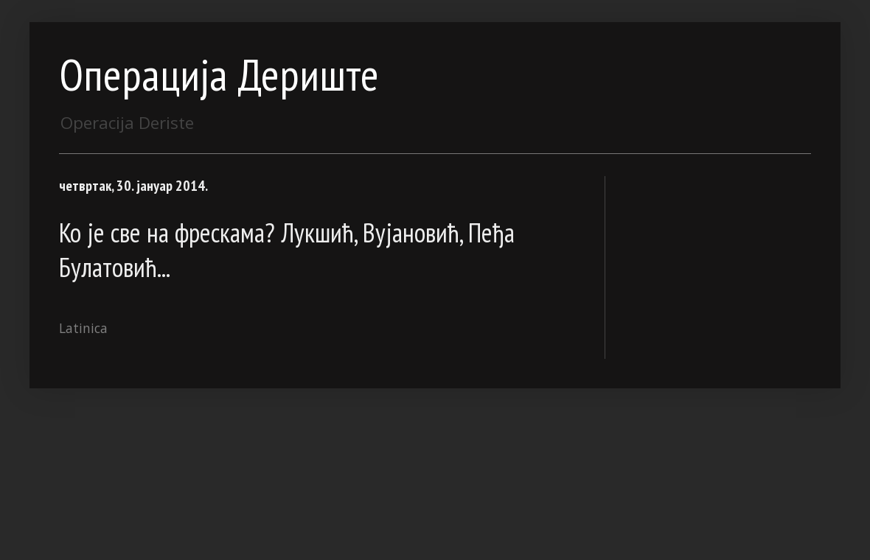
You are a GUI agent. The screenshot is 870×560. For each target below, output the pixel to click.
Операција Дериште (219, 74)
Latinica (83, 328)
